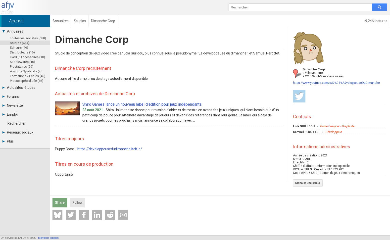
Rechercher (16, 123)
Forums (10, 96)
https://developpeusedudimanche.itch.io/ (109, 149)
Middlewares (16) (22, 62)
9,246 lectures (376, 21)
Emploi (10, 114)
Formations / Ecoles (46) (27, 76)
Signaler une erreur (307, 182)
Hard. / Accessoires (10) (27, 57)
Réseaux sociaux (17, 132)
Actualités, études (18, 88)
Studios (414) (19, 43)
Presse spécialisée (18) (26, 81)
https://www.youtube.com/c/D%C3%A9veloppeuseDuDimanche (336, 83)
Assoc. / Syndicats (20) (27, 71)
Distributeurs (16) (22, 52)
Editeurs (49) (19, 47)
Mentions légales (48, 237)
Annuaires (12, 31)
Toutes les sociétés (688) (28, 38)
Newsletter (13, 105)
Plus (8, 141)
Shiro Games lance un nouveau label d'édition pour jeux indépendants (142, 104)
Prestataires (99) (21, 66)
